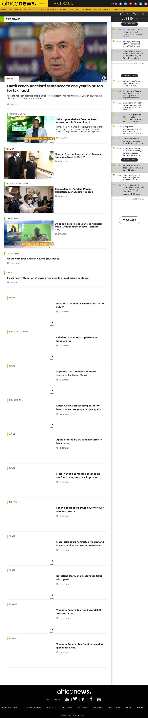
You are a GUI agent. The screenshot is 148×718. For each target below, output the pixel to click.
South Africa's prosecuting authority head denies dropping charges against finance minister (79, 408)
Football (12, 79)
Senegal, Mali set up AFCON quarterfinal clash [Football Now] (131, 43)
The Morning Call (18, 114)
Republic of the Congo (18, 184)
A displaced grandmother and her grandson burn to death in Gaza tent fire (133, 130)
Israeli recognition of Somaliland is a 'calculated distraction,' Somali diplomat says (133, 118)
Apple (12, 434)
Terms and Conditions (33, 708)
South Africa (16, 400)
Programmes (102, 10)
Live (124, 14)
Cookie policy (66, 708)
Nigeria (10, 149)
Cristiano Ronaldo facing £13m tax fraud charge (76, 339)
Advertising (97, 708)
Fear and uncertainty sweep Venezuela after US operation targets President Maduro (133, 54)
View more (129, 220)
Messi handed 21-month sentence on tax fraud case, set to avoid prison (78, 475)
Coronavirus (120, 10)
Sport (27, 10)
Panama (13, 604)
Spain (9, 273)
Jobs (109, 708)
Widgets (129, 708)
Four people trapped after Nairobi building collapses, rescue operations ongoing (132, 151)
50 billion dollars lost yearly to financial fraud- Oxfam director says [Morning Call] (78, 227)
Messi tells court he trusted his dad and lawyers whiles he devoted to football (80, 544)
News (4, 10)
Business (15, 10)
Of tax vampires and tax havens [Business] (33, 258)
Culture (39, 10)
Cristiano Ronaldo (19, 332)
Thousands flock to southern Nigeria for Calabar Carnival (132, 177)
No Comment (83, 10)
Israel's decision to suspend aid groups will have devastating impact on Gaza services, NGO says (133, 189)
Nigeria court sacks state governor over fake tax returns (80, 509)
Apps (118, 708)
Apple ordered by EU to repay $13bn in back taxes (79, 441)
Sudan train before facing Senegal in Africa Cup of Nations (133, 167)
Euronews (141, 708)
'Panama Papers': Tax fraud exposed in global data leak (79, 646)
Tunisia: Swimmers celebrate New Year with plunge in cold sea (133, 140)
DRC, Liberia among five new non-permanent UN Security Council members (133, 106)
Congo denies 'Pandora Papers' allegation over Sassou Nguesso (74, 190)
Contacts (51, 708)
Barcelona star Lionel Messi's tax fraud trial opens (79, 578)
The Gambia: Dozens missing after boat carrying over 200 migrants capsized (132, 94)
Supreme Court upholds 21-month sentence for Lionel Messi (76, 373)
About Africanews (10, 708)
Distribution (82, 708)
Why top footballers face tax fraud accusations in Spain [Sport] (76, 121)
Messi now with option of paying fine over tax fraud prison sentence (48, 278)
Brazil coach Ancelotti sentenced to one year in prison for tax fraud (55, 88)
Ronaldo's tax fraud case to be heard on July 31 (80, 305)
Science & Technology (60, 10)
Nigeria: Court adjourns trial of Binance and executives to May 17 (78, 155)
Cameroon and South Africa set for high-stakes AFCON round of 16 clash (133, 33)
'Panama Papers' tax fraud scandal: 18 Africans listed (79, 612)
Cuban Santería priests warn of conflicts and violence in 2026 (133, 83)
